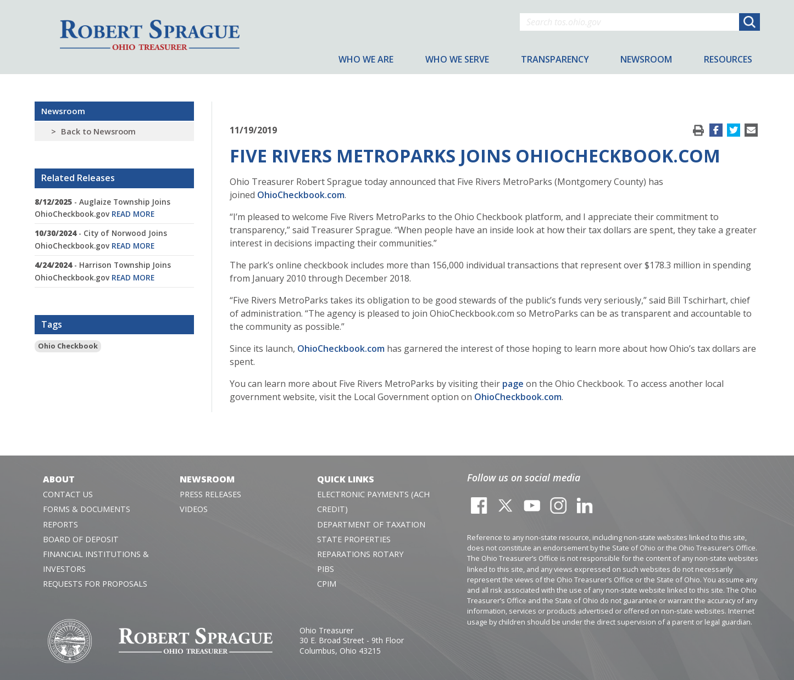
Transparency (555, 59)
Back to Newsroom (98, 131)
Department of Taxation (371, 524)
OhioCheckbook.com (301, 195)
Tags (51, 324)
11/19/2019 (253, 130)
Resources (728, 59)
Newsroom (63, 110)
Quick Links (345, 479)
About (59, 479)
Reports (60, 524)
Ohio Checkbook (68, 346)
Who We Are (365, 59)
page (513, 384)
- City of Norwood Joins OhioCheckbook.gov (101, 239)
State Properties (354, 539)
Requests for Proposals (95, 583)
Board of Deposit (81, 539)
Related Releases (78, 178)
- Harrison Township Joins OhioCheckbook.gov (103, 271)
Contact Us (68, 494)
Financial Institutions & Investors (96, 561)
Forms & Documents (86, 509)
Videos (194, 509)
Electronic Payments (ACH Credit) (373, 501)
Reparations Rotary (360, 554)
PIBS (325, 569)
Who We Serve (457, 59)
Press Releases (210, 494)
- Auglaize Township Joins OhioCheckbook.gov (102, 207)
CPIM (326, 583)
